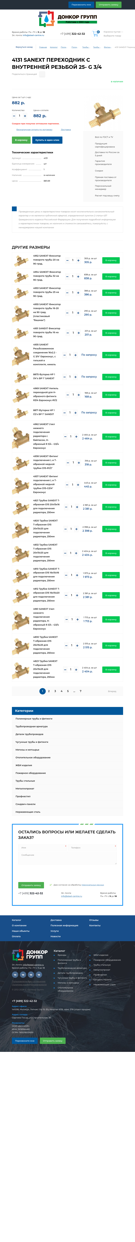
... (74, 691)
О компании (19, 925)
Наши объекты (21, 931)
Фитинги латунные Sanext (108, 47)
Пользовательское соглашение (28, 981)
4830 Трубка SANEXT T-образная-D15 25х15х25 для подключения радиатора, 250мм (45, 645)
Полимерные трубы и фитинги (65, 47)
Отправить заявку (108, 4)
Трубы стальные (25, 780)
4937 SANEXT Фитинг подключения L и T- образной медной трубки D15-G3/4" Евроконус (45, 484)
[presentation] (42, 872)
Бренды (62, 955)
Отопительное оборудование (33, 757)
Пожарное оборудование (31, 773)
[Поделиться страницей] (42, 74)
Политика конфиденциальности (29, 984)
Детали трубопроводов (29, 734)
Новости (56, 936)
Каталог (54, 47)
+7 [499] (72, 33)
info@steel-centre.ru (33, 35)
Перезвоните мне (24, 1040)
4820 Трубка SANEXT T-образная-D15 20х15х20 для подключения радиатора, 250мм (45, 528)
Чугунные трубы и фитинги (32, 742)
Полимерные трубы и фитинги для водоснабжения (75, 47)
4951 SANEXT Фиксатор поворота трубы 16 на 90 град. (46, 332)
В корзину (21, 140)
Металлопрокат (25, 788)
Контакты (95, 925)
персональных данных (93, 885)
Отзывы (94, 920)
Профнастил (23, 796)
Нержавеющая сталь (28, 812)
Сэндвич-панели (25, 804)
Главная (43, 47)
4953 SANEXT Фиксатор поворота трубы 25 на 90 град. (47, 292)
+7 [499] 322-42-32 (24, 1001)
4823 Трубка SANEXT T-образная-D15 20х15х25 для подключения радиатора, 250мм (45, 669)
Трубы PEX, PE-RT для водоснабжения (86, 47)
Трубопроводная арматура (32, 726)
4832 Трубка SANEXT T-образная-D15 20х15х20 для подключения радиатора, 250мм (45, 552)
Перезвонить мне (81, 4)
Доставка (66, 129)
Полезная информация (64, 925)
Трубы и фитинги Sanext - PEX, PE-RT (97, 47)
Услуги (55, 931)
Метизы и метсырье (27, 749)
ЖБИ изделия (24, 765)
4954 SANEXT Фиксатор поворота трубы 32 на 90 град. (47, 276)
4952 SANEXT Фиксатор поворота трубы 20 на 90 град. (47, 259)
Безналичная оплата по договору (35, 129)
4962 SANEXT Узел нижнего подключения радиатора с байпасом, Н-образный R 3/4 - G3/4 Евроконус (46, 436)
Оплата (16, 936)
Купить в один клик (47, 140)
